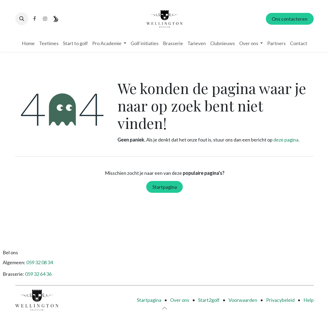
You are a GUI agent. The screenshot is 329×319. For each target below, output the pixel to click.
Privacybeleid (280, 300)
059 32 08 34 (39, 262)
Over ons (179, 300)
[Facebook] (34, 19)
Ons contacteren (289, 19)
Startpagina (164, 187)
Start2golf (209, 300)
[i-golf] (56, 19)
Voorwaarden (242, 300)
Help (308, 300)
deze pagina (285, 140)
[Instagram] (45, 19)
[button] (21, 18)
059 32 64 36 (38, 274)
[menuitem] (28, 43)
